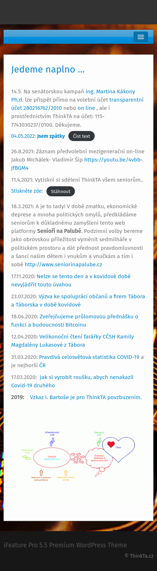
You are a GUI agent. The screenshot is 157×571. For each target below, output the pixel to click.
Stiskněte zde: (27, 191)
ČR (42, 365)
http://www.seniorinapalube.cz (63, 264)
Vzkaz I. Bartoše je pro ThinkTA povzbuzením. (86, 397)
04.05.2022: (38, 136)
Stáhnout (61, 191)
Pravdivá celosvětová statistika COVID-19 (89, 357)
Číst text (81, 136)
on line (87, 108)
